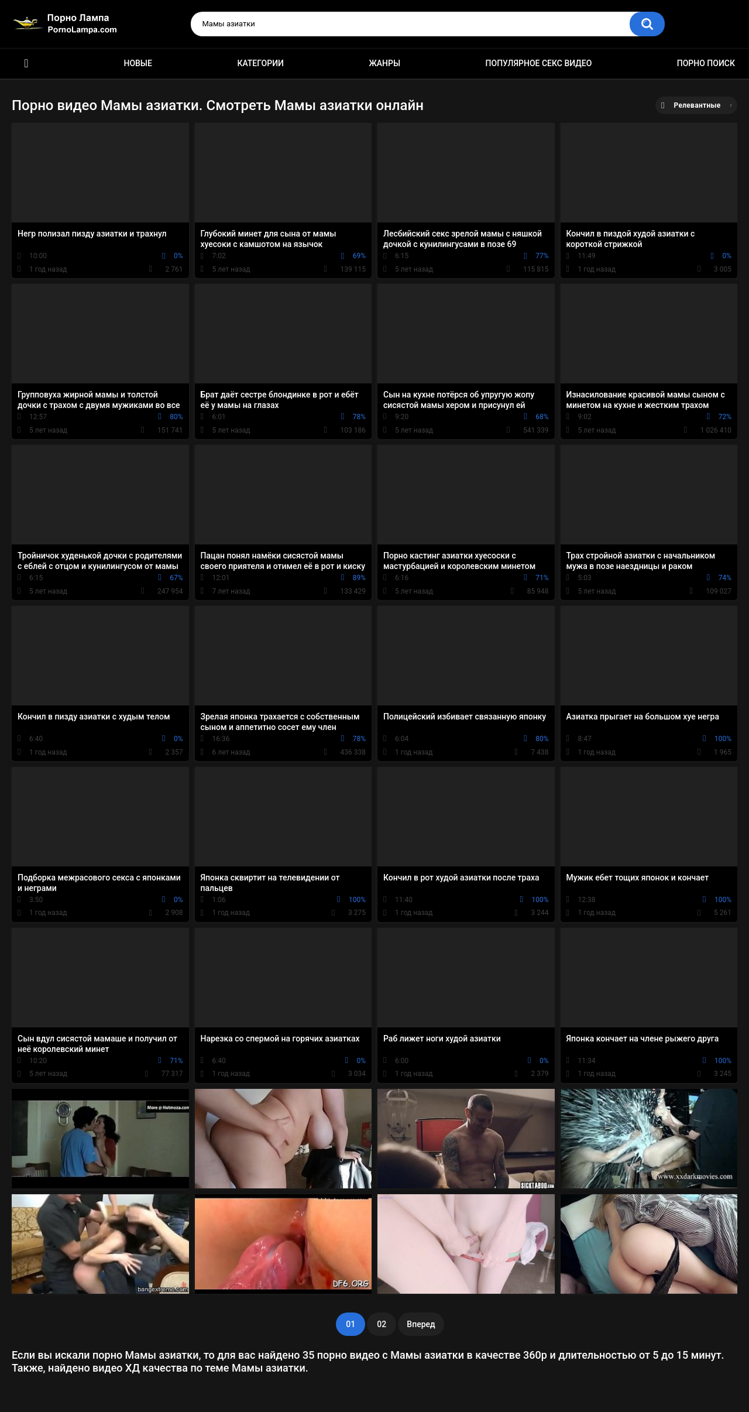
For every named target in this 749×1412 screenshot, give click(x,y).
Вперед (421, 1324)
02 (381, 1324)
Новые (137, 63)
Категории (260, 63)
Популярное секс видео (539, 63)
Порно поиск (706, 63)
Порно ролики (26, 63)
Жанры (384, 63)
